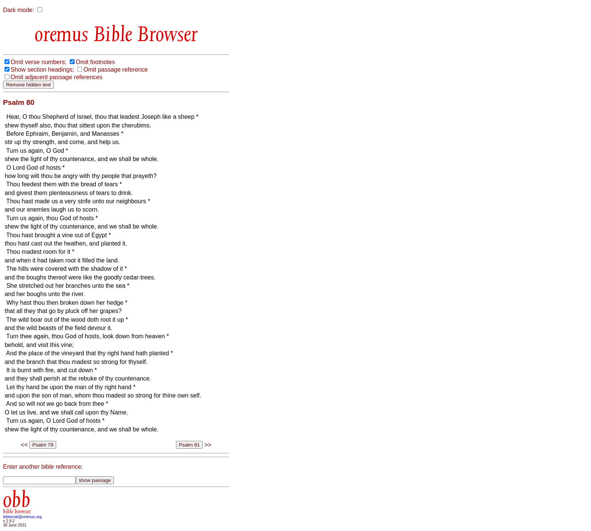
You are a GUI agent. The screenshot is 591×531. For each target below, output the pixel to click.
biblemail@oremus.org (22, 517)
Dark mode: (18, 10)
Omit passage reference (115, 69)
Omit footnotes (95, 62)
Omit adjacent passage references (57, 77)
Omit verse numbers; (38, 62)
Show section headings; (42, 69)
